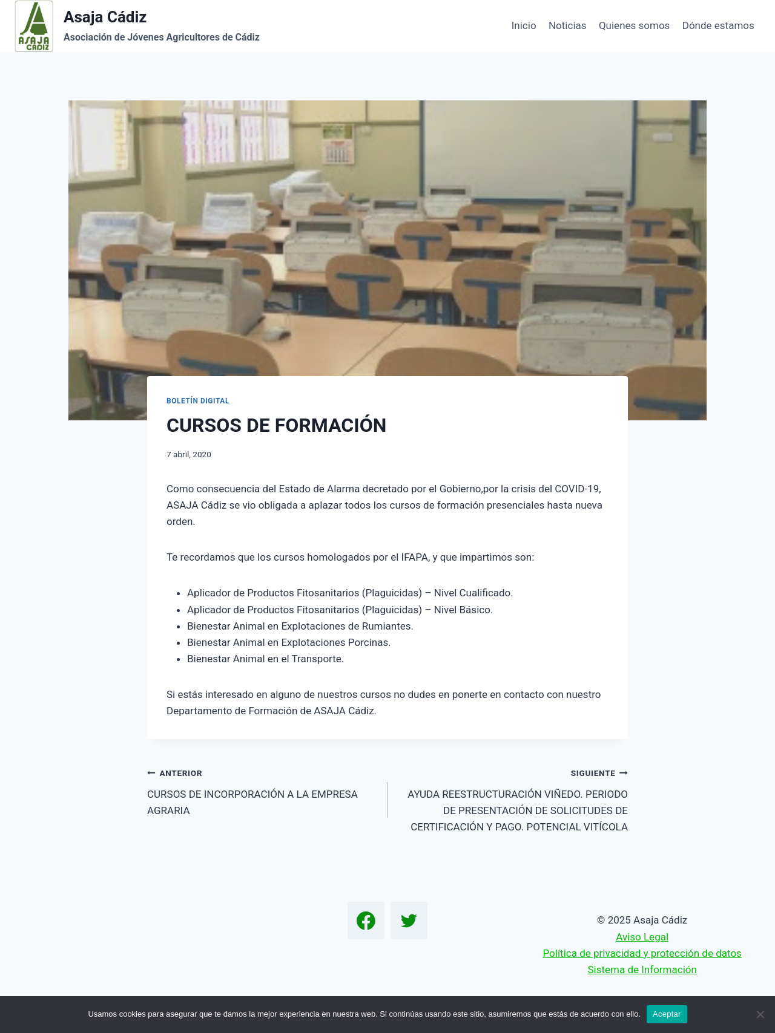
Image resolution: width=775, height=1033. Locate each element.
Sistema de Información (641, 969)
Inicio (524, 25)
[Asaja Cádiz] (137, 26)
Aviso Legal (642, 937)
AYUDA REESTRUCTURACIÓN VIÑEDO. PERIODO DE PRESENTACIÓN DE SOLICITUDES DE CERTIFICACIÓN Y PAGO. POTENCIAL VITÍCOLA (513, 798)
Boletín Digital (198, 401)
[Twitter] (409, 920)
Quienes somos (634, 25)
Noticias (568, 25)
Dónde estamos (718, 25)
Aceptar (667, 1013)
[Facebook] (366, 920)
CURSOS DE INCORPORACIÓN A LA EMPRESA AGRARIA (262, 790)
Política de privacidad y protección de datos (641, 953)
